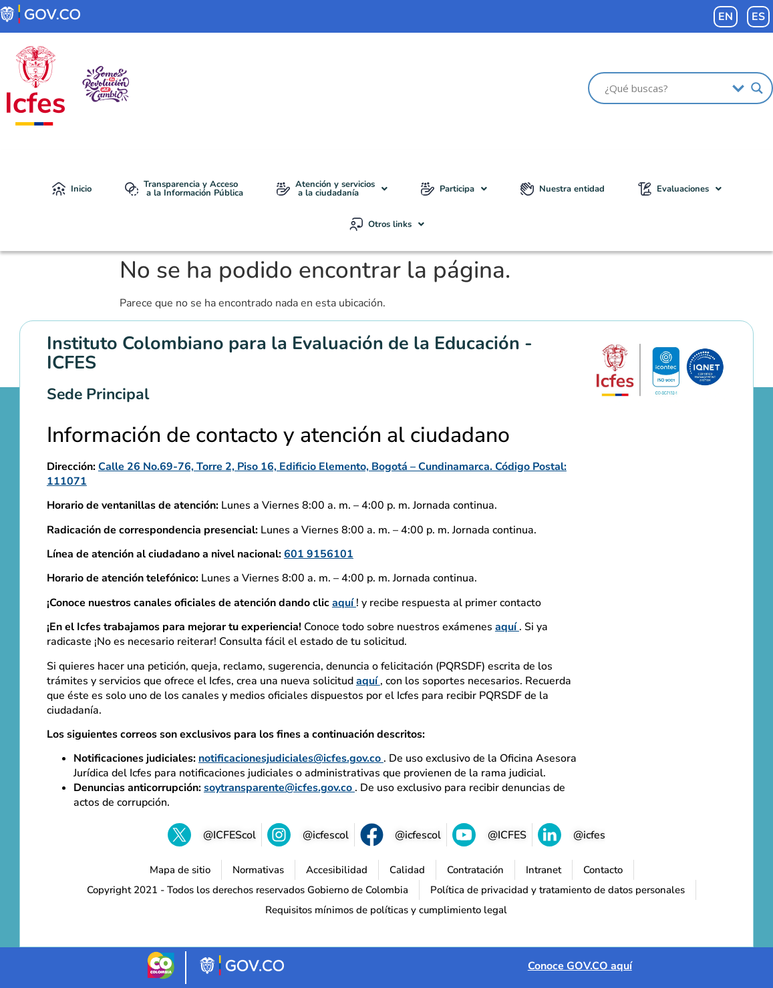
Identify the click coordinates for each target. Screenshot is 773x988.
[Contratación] (475, 870)
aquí (344, 602)
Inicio (72, 189)
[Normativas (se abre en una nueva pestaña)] (258, 870)
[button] (332, 189)
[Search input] (665, 88)
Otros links (386, 224)
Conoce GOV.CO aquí (580, 966)
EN (725, 16)
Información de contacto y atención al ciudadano (278, 435)
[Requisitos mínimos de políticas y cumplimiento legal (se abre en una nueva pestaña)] (386, 910)
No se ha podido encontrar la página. (315, 270)
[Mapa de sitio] (180, 870)
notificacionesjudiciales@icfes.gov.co (290, 758)
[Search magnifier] (757, 88)
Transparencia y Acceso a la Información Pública (184, 188)
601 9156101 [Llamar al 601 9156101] (318, 554)
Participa (454, 189)
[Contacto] (603, 870)
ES (758, 16)
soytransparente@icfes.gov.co (279, 787)
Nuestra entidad (562, 189)
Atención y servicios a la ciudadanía (332, 188)
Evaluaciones (680, 189)
